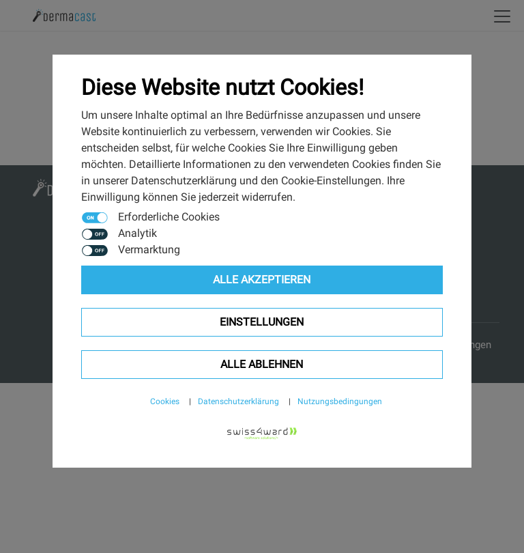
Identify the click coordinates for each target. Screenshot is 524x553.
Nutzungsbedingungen (339, 401)
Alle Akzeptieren (261, 279)
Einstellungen (262, 321)
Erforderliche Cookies (169, 217)
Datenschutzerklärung (238, 401)
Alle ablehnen (261, 364)
